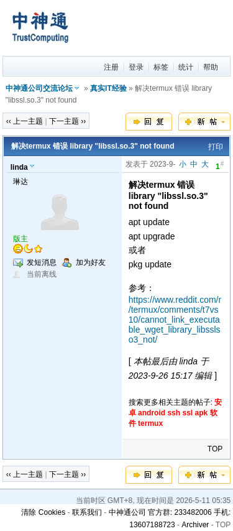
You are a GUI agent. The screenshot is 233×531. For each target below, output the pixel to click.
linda (19, 167)
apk (201, 413)
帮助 (210, 67)
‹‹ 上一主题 (24, 121)
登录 (136, 67)
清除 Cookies (43, 512)
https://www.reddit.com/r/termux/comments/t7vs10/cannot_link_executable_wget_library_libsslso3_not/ (175, 319)
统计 (185, 67)
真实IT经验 (108, 88)
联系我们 (87, 512)
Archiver (195, 524)
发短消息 (42, 262)
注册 (111, 67)
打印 (215, 146)
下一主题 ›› (67, 121)
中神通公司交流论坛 (39, 88)
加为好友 (91, 262)
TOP (215, 449)
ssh (173, 413)
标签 (160, 67)
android (151, 413)
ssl (187, 413)
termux (150, 423)
